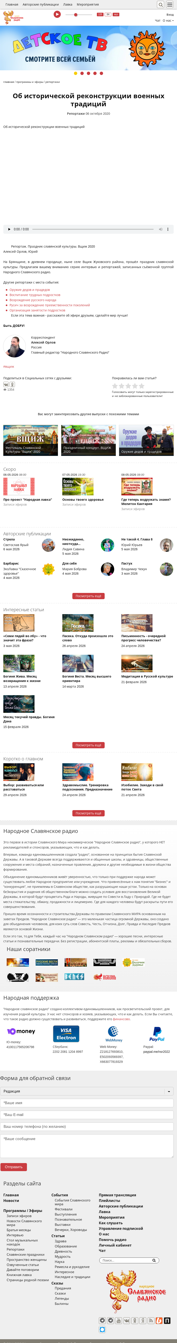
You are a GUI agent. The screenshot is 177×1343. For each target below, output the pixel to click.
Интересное (71, 1268)
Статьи (64, 1232)
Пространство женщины (27, 1251)
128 (100, 14)
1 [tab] (75, 73)
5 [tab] (101, 73)
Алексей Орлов (43, 342)
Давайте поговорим (23, 1262)
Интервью (15, 1231)
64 (108, 14)
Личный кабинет (128, 1245)
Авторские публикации (41, 4)
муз (116, 14)
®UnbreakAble (47, 1337)
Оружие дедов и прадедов (30, 290)
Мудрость (69, 1252)
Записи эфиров (19, 1216)
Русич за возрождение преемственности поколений (50, 305)
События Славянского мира (83, 1200)
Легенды (68, 1294)
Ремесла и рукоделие (78, 1263)
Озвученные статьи (23, 1257)
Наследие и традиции (79, 1273)
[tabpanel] (88, 48)
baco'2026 (12, 1337)
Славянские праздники (26, 1246)
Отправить (13, 1167)
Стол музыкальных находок (29, 1236)
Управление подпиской (134, 1228)
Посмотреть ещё (88, 596)
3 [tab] (88, 73)
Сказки (67, 1289)
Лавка (68, 4)
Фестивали (70, 1205)
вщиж (9, 366)
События (66, 1195)
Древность (70, 1247)
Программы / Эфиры (22, 1211)
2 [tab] (82, 73)
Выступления (72, 1210)
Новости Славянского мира (29, 1221)
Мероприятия (88, 4)
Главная (12, 4)
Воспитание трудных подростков (35, 295)
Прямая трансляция (131, 1195)
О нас (117, 1234)
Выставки (69, 1221)
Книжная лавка (19, 1267)
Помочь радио (126, 1240)
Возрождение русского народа (33, 300)
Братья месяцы (19, 1226)
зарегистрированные (159, 391)
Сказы (64, 1279)
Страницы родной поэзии (28, 1272)
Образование (72, 1242)
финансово (121, 1019)
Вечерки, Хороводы (77, 1226)
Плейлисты (123, 1201)
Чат (158, 20)
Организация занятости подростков (37, 310)
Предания (69, 1284)
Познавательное (75, 1216)
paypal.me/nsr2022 (156, 1051)
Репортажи (76, 113)
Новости (11, 1201)
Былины (68, 1299)
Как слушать (124, 1223)
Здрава (67, 1237)
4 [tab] (95, 73)
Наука (66, 1258)
